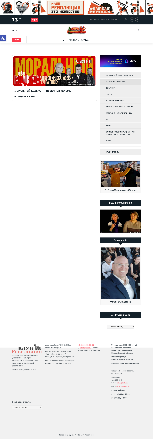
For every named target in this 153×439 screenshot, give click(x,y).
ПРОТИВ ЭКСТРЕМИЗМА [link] (115, 82)
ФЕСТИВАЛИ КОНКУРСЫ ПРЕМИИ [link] (119, 107)
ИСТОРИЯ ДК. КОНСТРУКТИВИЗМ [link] (119, 113)
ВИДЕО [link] (108, 126)
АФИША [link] (84, 40)
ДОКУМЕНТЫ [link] (111, 88)
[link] (3, 38)
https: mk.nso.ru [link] (122, 360)
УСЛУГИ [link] (109, 94)
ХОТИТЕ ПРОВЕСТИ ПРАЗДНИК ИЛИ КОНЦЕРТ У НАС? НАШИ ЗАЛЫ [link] (120, 133)
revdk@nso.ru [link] (85, 322)
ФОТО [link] (108, 119)
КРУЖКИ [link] (73, 40)
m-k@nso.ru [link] (122, 357)
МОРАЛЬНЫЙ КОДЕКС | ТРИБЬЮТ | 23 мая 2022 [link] (43, 90)
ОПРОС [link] (108, 141)
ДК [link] (64, 40)
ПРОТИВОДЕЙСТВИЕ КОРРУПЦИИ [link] (119, 75)
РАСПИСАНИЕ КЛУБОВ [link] (115, 100)
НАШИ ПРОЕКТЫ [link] (112, 152)
